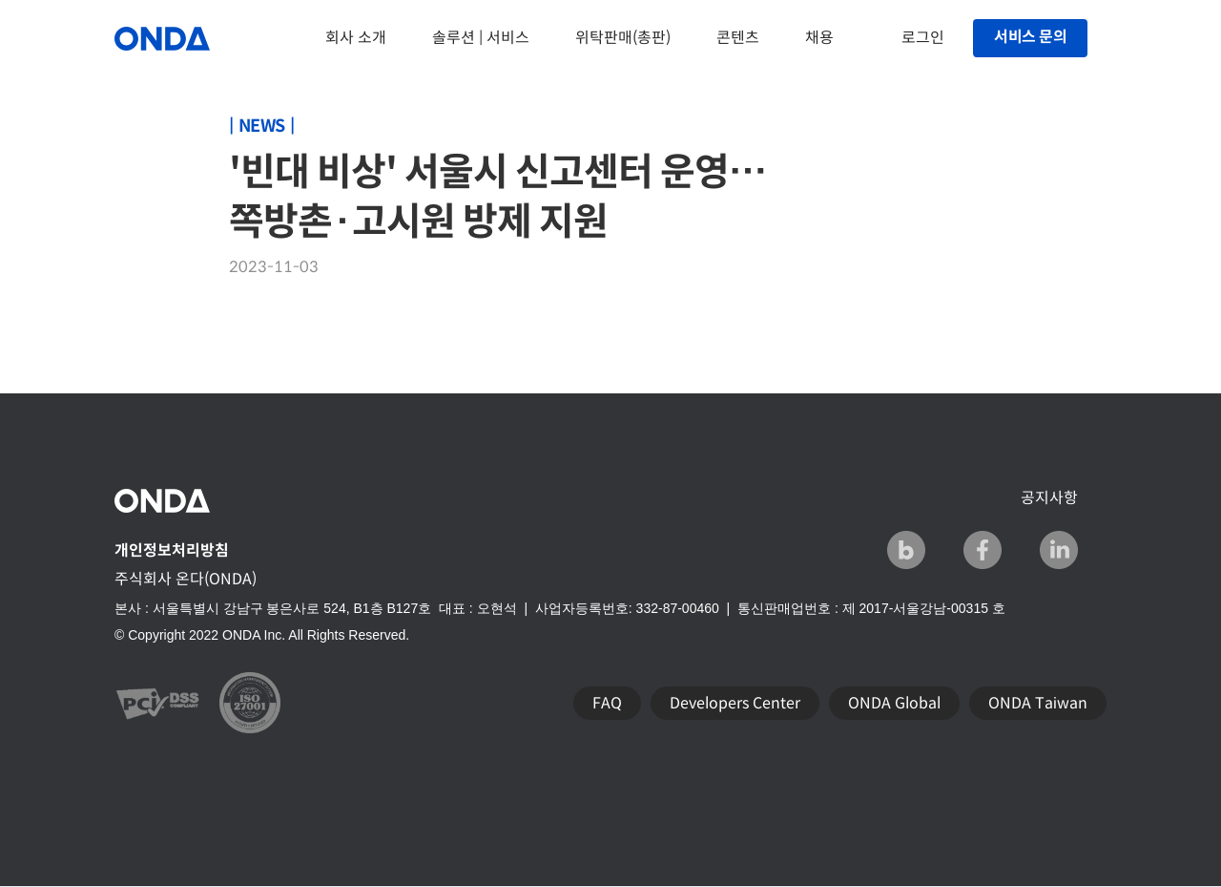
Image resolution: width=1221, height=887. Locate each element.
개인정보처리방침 (171, 550)
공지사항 (1049, 498)
